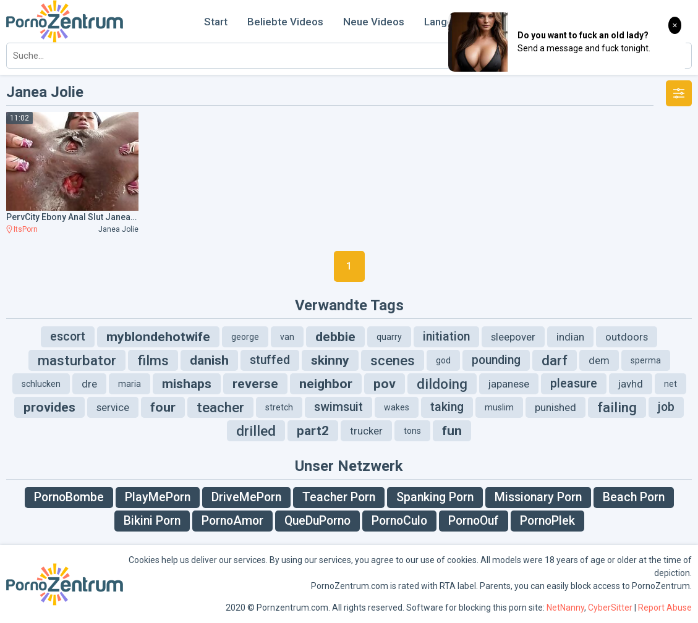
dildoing (442, 384)
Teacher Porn (338, 497)
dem (599, 360)
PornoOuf (473, 521)
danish (209, 360)
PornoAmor (232, 521)
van (287, 337)
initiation (446, 336)
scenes (392, 360)
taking (447, 407)
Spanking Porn (435, 497)
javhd (630, 384)
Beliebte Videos (285, 21)
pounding (496, 360)
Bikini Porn (152, 521)
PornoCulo (399, 521)
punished (555, 407)
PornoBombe (69, 497)
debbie (335, 336)
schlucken (41, 384)
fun (452, 430)
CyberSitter (610, 607)
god (443, 360)
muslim (499, 407)
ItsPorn (26, 229)
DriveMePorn (246, 497)
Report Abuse (665, 607)
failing (617, 407)
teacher (220, 407)
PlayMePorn (157, 497)
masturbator (77, 360)
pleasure (573, 383)
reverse (255, 383)
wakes (396, 407)
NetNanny (565, 607)
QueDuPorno (317, 521)
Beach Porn (634, 497)
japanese (508, 384)
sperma (646, 360)
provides (49, 407)
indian (570, 337)
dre (89, 384)
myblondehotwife (158, 336)
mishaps (186, 383)
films (153, 360)
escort (67, 336)
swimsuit (338, 407)
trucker (366, 431)
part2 (313, 430)
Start (216, 21)
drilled (256, 431)
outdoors (626, 337)
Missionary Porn (538, 497)
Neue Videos (373, 21)
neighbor (325, 383)
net (670, 384)
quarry (389, 337)
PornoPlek (547, 521)
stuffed (270, 360)
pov (384, 383)
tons (412, 431)
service (112, 407)
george (245, 337)
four (163, 407)
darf (555, 360)
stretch (279, 407)
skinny (330, 360)
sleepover (513, 337)
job (666, 407)
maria (129, 384)
